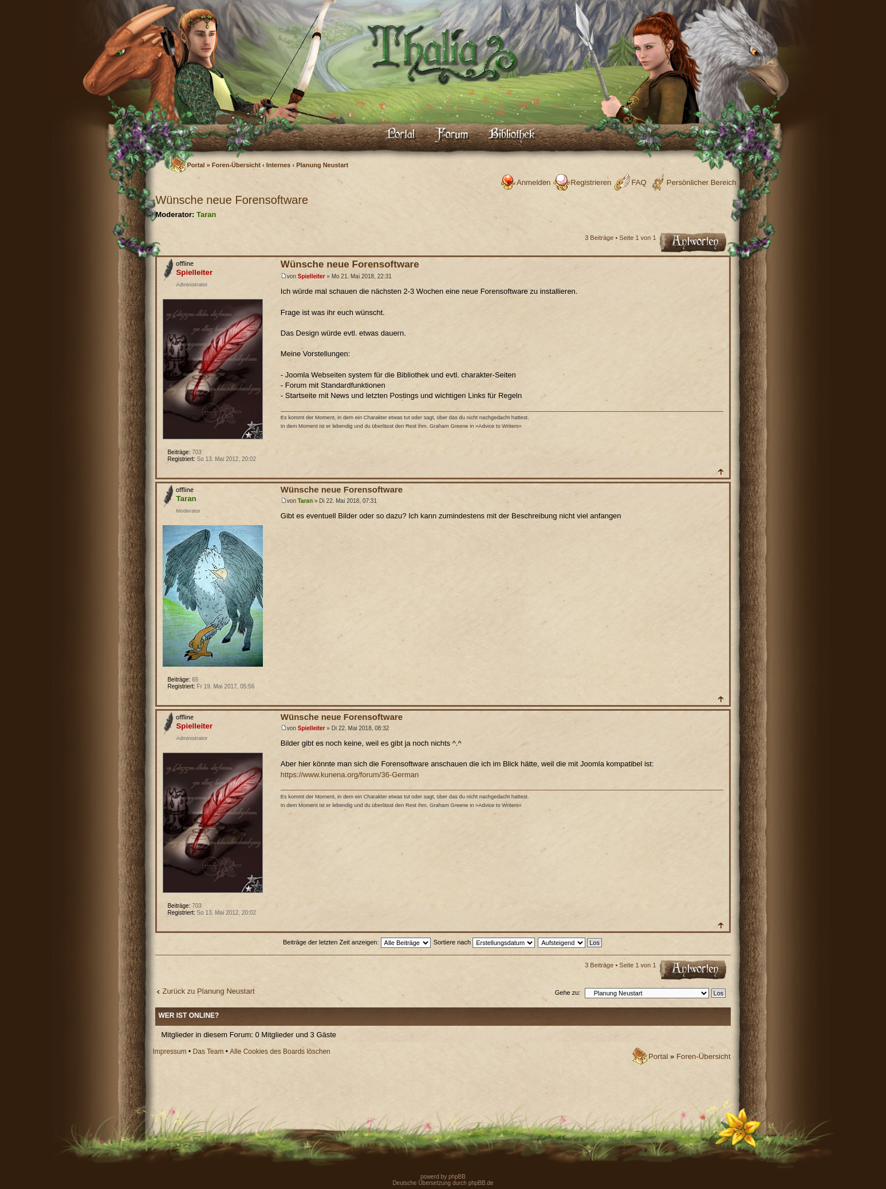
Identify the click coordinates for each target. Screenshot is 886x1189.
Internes (278, 165)
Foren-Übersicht (236, 165)
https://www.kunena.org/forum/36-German (350, 774)
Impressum (169, 1052)
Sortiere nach (484, 942)
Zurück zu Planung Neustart (208, 991)
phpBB (456, 1177)
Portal (195, 165)
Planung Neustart (322, 165)
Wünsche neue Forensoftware (231, 200)
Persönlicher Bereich (702, 182)
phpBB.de (481, 1183)
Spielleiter (311, 276)
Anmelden (533, 182)
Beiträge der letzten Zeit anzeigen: (357, 942)
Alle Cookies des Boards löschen (280, 1052)
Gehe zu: (568, 992)
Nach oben (720, 471)
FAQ (638, 182)
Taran (206, 214)
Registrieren (590, 182)
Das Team (208, 1052)
